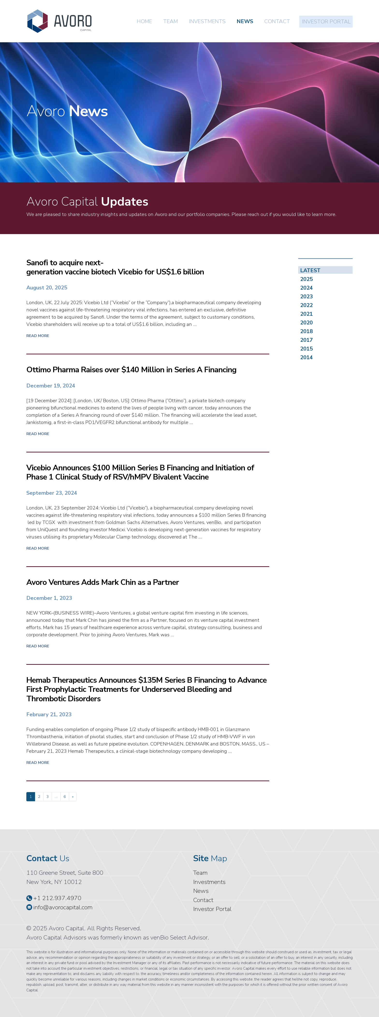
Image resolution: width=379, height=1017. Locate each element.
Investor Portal (326, 21)
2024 (306, 287)
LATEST (310, 270)
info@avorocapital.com (59, 907)
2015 (306, 348)
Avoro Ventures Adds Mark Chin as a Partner (102, 582)
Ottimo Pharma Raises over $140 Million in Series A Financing (131, 370)
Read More (37, 335)
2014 (306, 357)
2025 (306, 279)
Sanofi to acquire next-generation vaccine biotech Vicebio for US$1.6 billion (116, 267)
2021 (306, 313)
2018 (306, 331)
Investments (207, 21)
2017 (306, 340)
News (245, 21)
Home (144, 21)
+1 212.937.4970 (53, 898)
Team (170, 21)
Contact (277, 21)
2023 (306, 296)
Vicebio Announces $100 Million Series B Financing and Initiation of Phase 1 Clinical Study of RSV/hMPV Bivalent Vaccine (140, 472)
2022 (306, 305)
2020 (306, 322)
